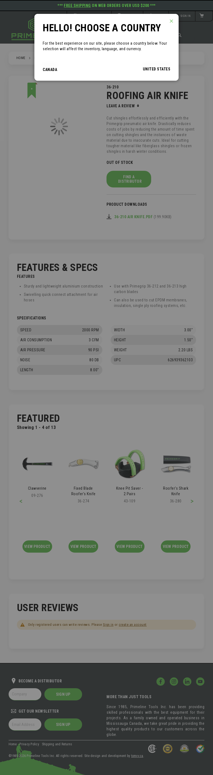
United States (157, 69)
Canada (50, 69)
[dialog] (106, 387)
